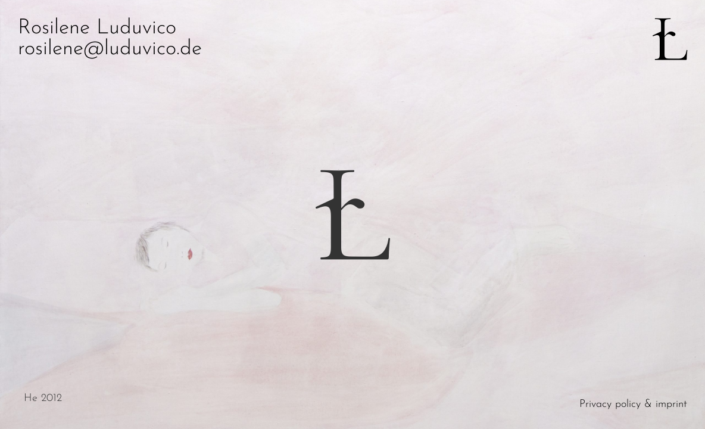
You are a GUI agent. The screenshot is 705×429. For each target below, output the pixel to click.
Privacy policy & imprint (633, 404)
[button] (528, 214)
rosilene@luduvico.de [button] (110, 49)
